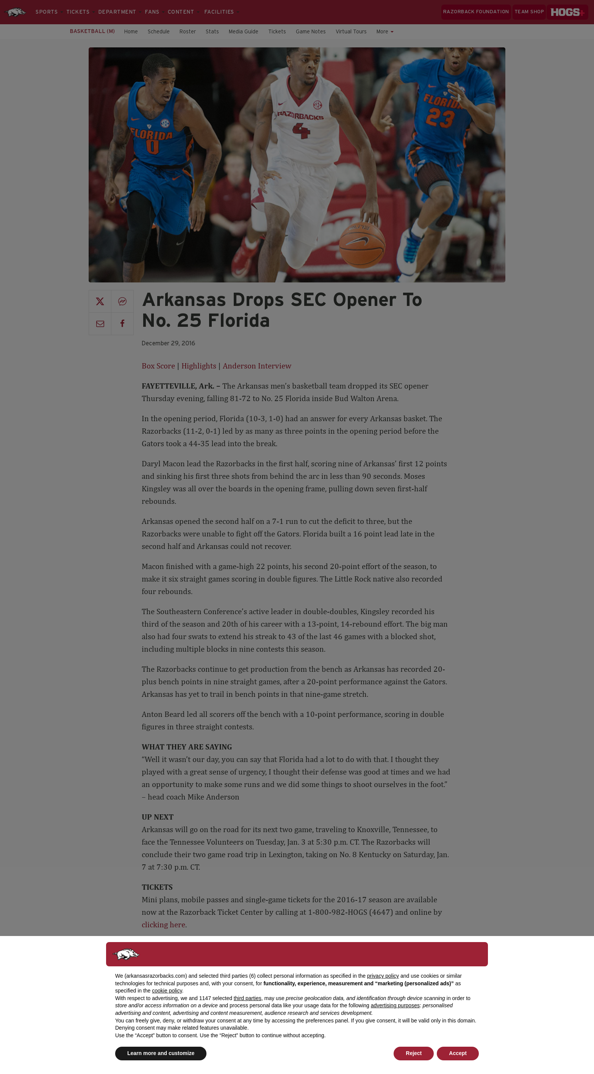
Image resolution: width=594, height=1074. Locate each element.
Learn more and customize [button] (160, 1053)
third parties (247, 998)
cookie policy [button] (167, 991)
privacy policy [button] (383, 976)
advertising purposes (395, 1005)
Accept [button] (458, 1053)
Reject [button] (414, 1053)
